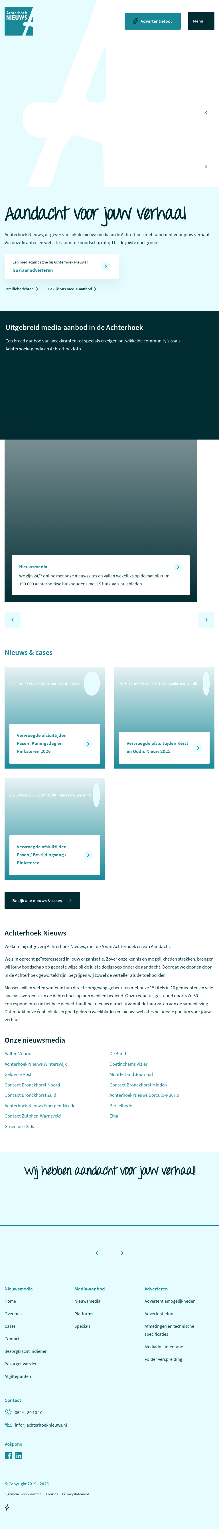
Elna (114, 1119)
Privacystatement (75, 1496)
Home (10, 1303)
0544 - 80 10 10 (23, 1415)
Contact (12, 1341)
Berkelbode (121, 1108)
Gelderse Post (18, 1077)
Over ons (13, 1316)
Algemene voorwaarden (23, 1496)
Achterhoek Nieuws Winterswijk (36, 1066)
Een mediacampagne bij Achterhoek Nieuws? (57, 267)
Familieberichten (21, 290)
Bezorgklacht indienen (26, 1354)
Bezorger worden (21, 1366)
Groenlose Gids (19, 1129)
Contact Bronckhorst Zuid (30, 1098)
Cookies (52, 1496)
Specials (82, 1328)
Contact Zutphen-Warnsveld (33, 1119)
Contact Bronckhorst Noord (32, 1087)
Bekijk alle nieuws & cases (40, 902)
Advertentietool (151, 21)
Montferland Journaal (131, 1077)
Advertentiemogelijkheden (170, 1303)
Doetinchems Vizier (128, 1066)
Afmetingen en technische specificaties (169, 1332)
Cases (10, 1328)
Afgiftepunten (18, 1379)
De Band (118, 1056)
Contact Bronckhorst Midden (138, 1087)
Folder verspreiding (163, 1361)
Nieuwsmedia (87, 1303)
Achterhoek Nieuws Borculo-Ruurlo (144, 1098)
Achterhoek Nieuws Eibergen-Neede (40, 1108)
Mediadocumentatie (164, 1349)
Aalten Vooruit (19, 1056)
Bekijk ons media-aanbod (76, 290)
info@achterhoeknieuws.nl (36, 1427)
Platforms (83, 1316)
